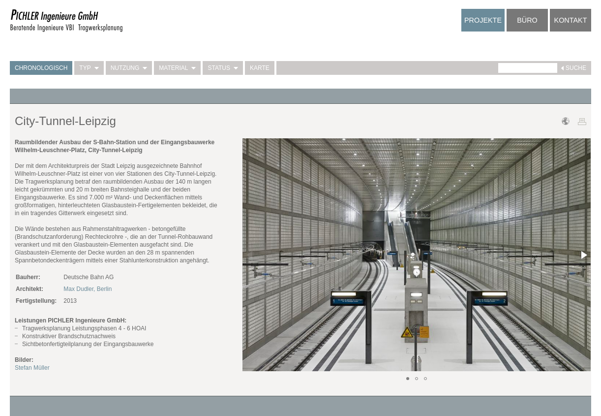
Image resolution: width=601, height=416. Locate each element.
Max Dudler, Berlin (87, 289)
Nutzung (129, 68)
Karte (260, 67)
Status (223, 68)
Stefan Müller (32, 367)
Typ (88, 68)
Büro (527, 20)
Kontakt (570, 20)
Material (177, 68)
